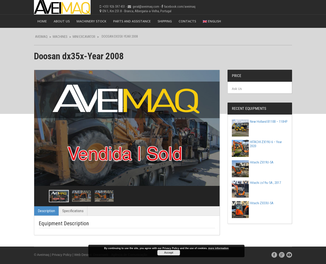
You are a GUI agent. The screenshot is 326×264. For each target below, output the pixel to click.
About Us (62, 21)
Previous (42, 196)
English (212, 21)
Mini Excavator (84, 37)
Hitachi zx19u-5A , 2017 (256, 183)
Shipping (165, 21)
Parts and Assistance (132, 21)
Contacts (187, 21)
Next (212, 196)
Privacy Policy (62, 255)
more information (218, 248)
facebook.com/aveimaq (179, 7)
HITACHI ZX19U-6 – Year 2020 (257, 144)
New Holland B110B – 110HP (260, 122)
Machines (60, 37)
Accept (168, 252)
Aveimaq (41, 37)
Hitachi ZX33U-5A (252, 203)
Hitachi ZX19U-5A (252, 162)
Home (42, 21)
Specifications (73, 211)
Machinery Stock (91, 21)
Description (46, 211)
